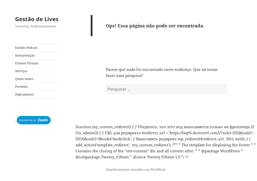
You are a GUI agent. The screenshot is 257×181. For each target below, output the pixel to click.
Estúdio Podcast (26, 48)
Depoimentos (24, 94)
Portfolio (21, 86)
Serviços (21, 71)
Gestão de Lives (36, 19)
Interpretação (25, 55)
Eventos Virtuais (27, 63)
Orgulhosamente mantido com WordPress (136, 169)
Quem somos (24, 79)
